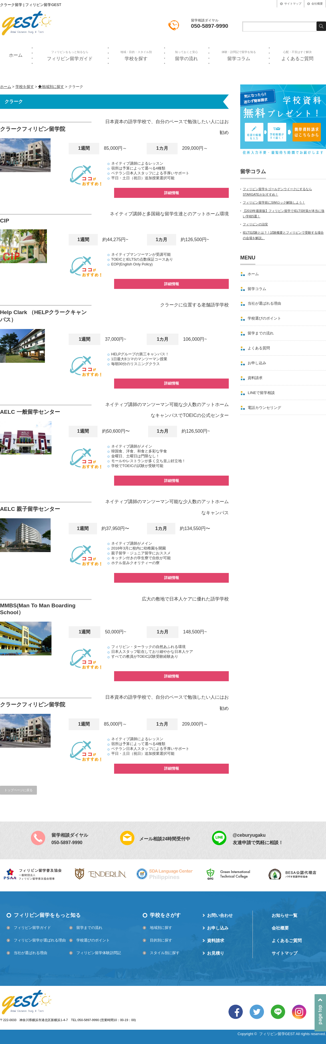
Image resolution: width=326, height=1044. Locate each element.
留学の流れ (186, 55)
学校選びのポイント (264, 318)
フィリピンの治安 (255, 224)
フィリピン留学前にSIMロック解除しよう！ (274, 202)
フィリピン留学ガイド (69, 55)
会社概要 (317, 3)
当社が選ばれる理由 (264, 303)
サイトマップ (292, 3)
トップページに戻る (18, 790)
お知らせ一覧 (284, 915)
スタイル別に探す (165, 953)
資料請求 (255, 378)
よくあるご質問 (297, 55)
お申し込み (257, 363)
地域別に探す (161, 927)
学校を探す (136, 55)
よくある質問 (259, 348)
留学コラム (238, 55)
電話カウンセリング (264, 407)
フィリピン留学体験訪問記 (98, 953)
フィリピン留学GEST (277, 1034)
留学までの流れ (261, 333)
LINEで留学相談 (261, 393)
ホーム (16, 55)
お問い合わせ (220, 915)
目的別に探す (161, 940)
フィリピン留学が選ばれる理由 (40, 940)
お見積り (215, 953)
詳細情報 (171, 193)
